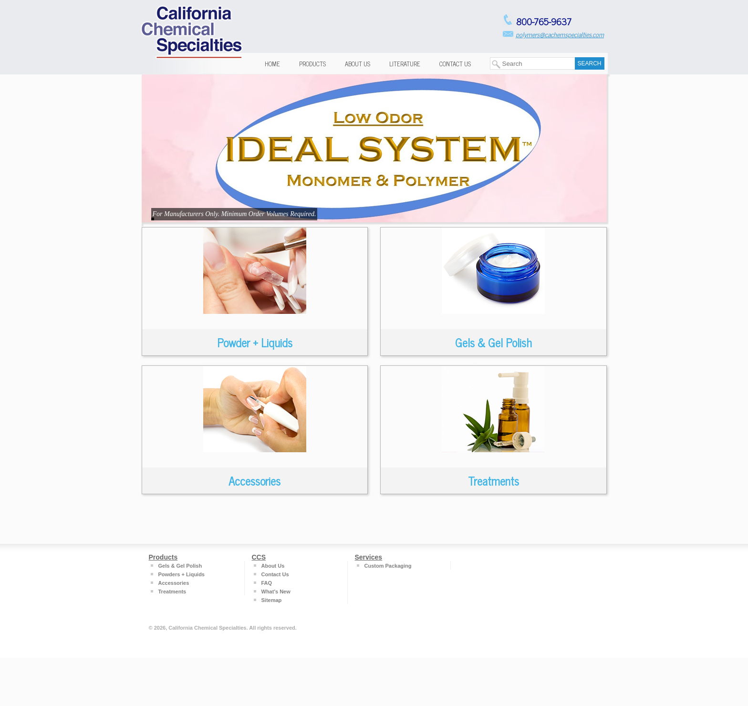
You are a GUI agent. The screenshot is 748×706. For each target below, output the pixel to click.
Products (312, 64)
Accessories (254, 480)
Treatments (493, 480)
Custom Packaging (388, 566)
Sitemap (271, 600)
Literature (404, 64)
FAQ (266, 583)
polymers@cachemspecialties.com (560, 34)
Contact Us (455, 64)
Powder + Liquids (254, 342)
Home (272, 64)
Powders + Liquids (181, 574)
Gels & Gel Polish (493, 342)
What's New (276, 591)
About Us (357, 64)
